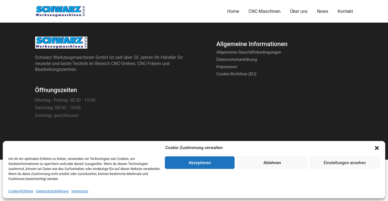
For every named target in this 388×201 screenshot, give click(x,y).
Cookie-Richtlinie (20, 191)
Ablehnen (272, 162)
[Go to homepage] (60, 11)
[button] (377, 148)
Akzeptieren (200, 162)
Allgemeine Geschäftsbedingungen (248, 52)
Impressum (79, 191)
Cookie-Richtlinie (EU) (236, 73)
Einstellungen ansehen (345, 162)
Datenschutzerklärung (52, 191)
